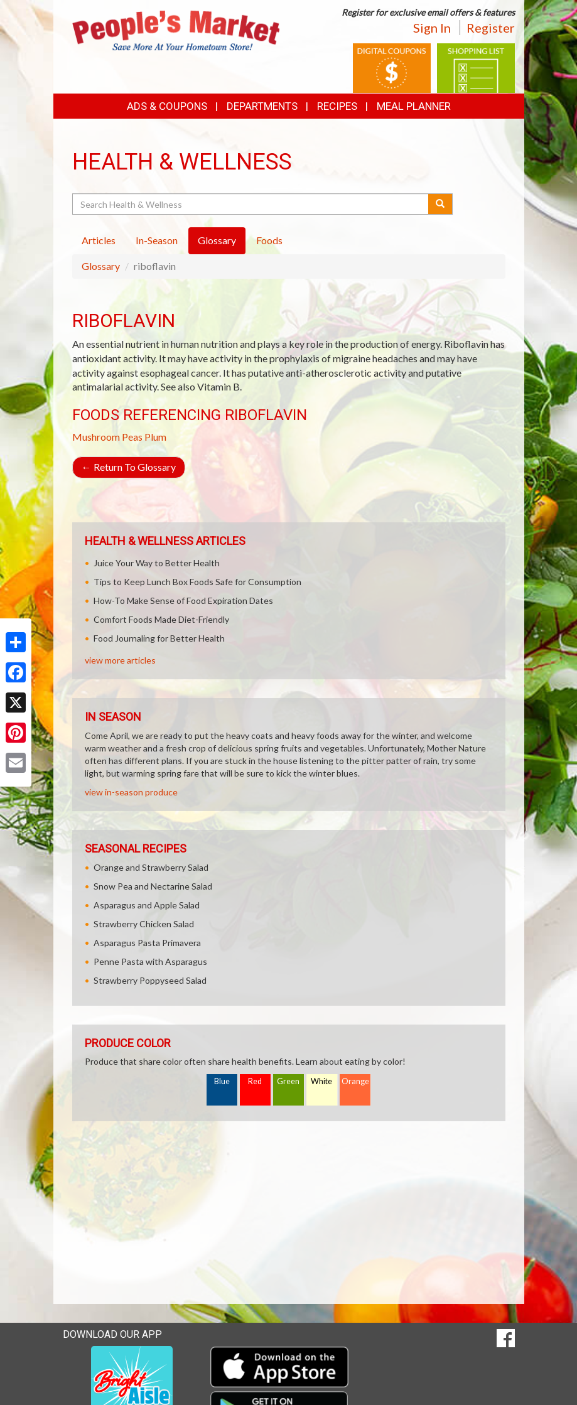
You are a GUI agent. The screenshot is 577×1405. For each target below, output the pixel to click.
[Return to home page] (175, 29)
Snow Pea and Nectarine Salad (153, 886)
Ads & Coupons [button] (167, 106)
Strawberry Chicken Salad (144, 923)
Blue (222, 1081)
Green (288, 1081)
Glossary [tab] (217, 240)
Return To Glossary (129, 467)
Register (490, 27)
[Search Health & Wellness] (251, 204)
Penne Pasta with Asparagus (150, 961)
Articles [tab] (99, 240)
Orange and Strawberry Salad (151, 867)
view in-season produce (131, 792)
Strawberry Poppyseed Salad (150, 980)
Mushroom (96, 437)
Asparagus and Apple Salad (147, 905)
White (321, 1081)
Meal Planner (414, 106)
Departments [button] (262, 106)
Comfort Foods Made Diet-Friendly (161, 619)
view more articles (120, 660)
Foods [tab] (269, 240)
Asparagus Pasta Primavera (147, 942)
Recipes (337, 106)
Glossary (101, 266)
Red (255, 1081)
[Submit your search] (440, 204)
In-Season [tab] (157, 240)
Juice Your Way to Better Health (157, 562)
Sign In (432, 27)
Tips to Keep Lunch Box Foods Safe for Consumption (197, 581)
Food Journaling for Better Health (159, 638)
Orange (355, 1081)
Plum (155, 437)
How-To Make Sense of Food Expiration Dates (183, 600)
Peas (132, 437)
